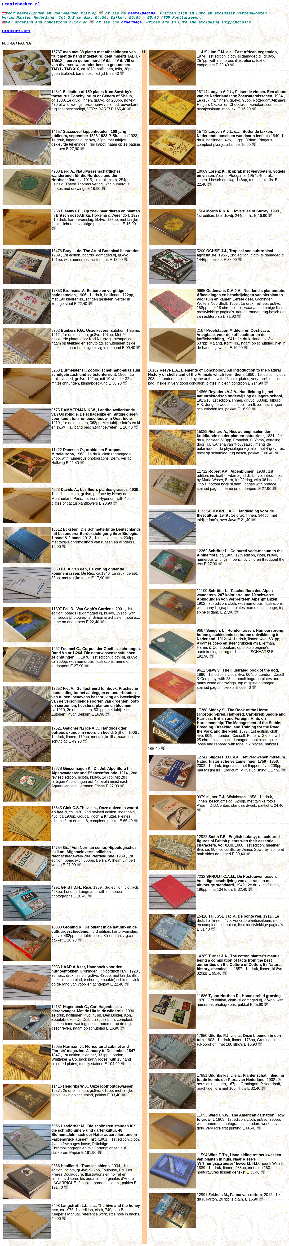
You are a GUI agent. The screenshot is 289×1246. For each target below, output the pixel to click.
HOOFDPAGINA (16, 31)
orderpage (131, 22)
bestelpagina (141, 13)
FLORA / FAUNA (16, 43)
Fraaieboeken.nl (21, 4)
